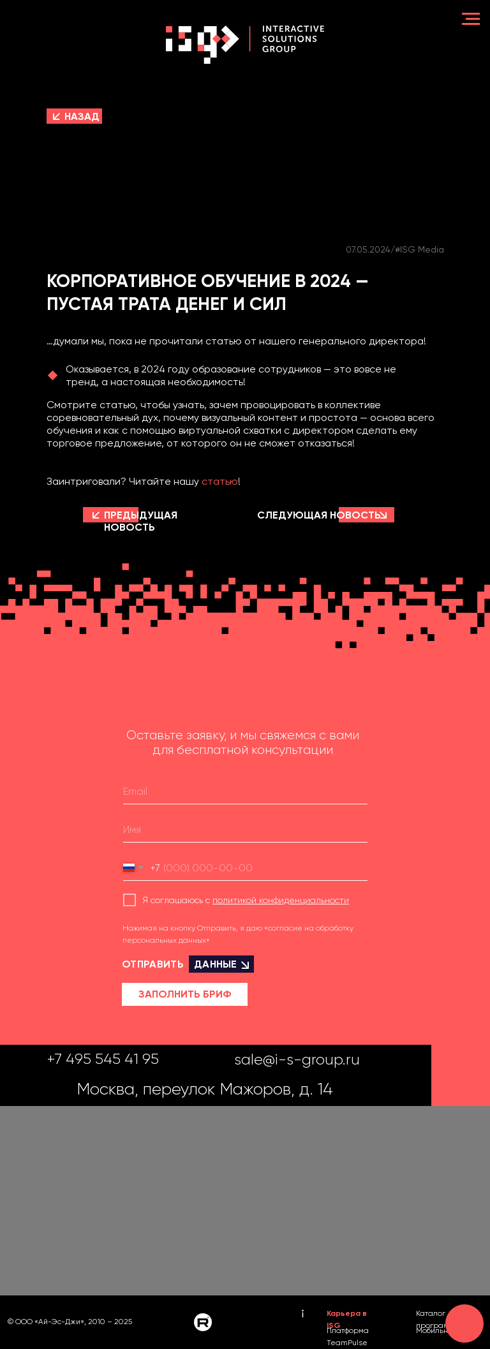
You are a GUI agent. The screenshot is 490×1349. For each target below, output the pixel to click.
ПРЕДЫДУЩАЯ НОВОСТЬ (140, 521)
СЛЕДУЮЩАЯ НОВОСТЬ (319, 515)
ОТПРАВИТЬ (188, 964)
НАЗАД (82, 116)
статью (220, 481)
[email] (245, 791)
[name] (245, 830)
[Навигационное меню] (471, 19)
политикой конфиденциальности (280, 900)
